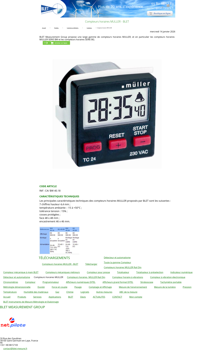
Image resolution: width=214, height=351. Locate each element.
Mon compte (135, 296)
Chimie (69, 291)
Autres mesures (104, 291)
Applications (55, 296)
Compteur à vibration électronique (167, 277)
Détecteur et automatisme (117, 257)
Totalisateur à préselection (149, 272)
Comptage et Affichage (100, 287)
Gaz (57, 291)
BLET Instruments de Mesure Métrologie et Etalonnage (31, 301)
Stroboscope (146, 282)
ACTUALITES (99, 296)
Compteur (30, 282)
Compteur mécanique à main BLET (20, 272)
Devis (83, 296)
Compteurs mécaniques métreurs (63, 272)
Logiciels (85, 291)
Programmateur (51, 282)
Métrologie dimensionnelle (16, 287)
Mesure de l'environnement (133, 287)
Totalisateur (123, 272)
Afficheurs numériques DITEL (80, 282)
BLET (70, 296)
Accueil (6, 296)
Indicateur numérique (181, 272)
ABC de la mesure (128, 291)
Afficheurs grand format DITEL (118, 282)
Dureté (41, 287)
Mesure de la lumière (165, 287)
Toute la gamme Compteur (117, 262)
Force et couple (59, 287)
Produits (21, 296)
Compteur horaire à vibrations (127, 277)
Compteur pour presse (98, 272)
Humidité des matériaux (36, 291)
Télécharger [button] (91, 264)
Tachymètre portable (171, 282)
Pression (187, 287)
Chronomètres (10, 282)
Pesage (78, 287)
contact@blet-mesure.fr (15, 348)
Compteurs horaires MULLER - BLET (60, 264)
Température (10, 291)
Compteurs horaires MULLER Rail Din (122, 267)
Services (37, 296)
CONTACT (117, 296)
